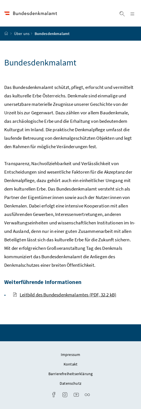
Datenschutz (70, 383)
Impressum (70, 354)
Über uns (22, 33)
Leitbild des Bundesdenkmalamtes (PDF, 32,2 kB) (64, 295)
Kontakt (70, 364)
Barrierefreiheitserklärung (70, 373)
